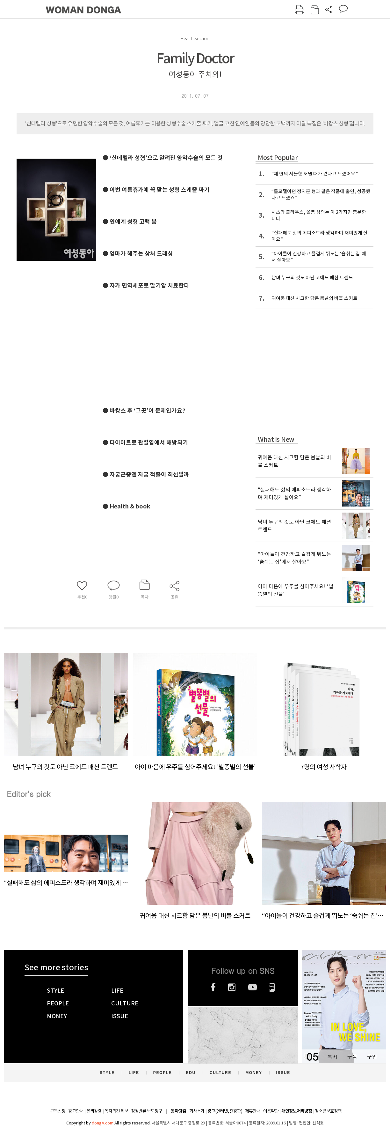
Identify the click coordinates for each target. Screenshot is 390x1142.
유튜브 (252, 987)
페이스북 (213, 987)
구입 (372, 1056)
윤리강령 (94, 1111)
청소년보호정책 (328, 1111)
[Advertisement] (198, 341)
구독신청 (57, 1111)
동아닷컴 (178, 1111)
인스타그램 (231, 987)
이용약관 (270, 1111)
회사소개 (197, 1111)
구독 (352, 1056)
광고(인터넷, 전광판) (224, 1111)
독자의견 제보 (116, 1111)
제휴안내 (252, 1111)
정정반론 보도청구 (146, 1111)
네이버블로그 (272, 987)
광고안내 (75, 1111)
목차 (332, 1056)
